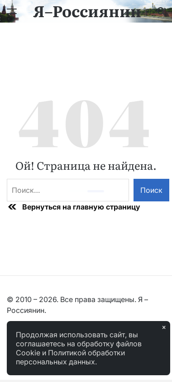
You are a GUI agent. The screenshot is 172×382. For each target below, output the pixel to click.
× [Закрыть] (164, 327)
